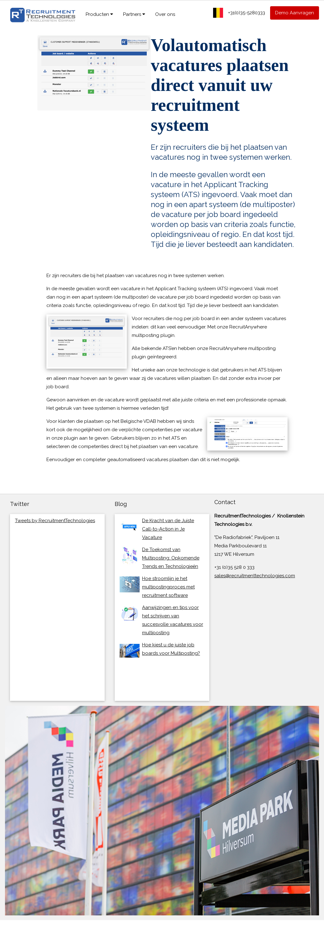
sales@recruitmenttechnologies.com (254, 575)
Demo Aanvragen (294, 13)
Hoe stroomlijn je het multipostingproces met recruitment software (168, 587)
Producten (99, 14)
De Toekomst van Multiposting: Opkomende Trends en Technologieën (170, 558)
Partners (134, 14)
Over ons (165, 14)
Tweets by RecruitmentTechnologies (55, 520)
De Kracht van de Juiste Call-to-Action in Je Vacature (168, 529)
